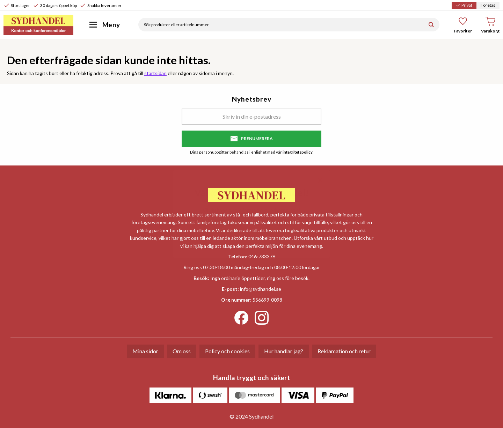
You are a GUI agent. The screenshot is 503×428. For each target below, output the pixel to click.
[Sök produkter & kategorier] (280, 24)
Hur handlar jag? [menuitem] (283, 351)
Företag (488, 5)
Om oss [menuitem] (182, 351)
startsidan (155, 73)
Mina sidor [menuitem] (145, 351)
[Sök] (431, 24)
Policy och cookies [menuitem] (227, 351)
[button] (463, 24)
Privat (464, 5)
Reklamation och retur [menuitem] (344, 351)
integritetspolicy (298, 152)
